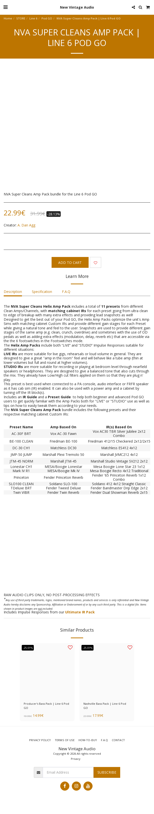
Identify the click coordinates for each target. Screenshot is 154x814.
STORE (20, 18)
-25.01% (28, 648)
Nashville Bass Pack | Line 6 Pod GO (104, 706)
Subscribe (106, 772)
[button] (5, 7)
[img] (106, 670)
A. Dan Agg (26, 225)
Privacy (75, 759)
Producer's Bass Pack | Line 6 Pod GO (46, 706)
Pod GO (46, 18)
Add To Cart (70, 262)
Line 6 (33, 18)
